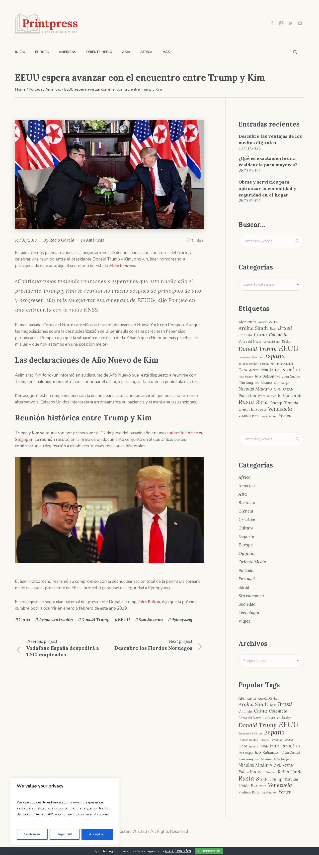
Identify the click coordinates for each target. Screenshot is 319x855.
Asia (243, 494)
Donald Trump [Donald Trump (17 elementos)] (258, 349)
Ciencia (246, 511)
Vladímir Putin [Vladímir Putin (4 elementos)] (249, 416)
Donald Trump (95, 619)
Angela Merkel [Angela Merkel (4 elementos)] (268, 322)
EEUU (124, 619)
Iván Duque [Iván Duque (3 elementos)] (246, 376)
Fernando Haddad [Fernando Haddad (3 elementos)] (282, 363)
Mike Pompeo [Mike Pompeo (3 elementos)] (282, 383)
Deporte (246, 536)
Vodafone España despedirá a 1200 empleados (62, 651)
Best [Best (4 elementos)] (273, 328)
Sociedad (247, 604)
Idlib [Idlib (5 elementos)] (264, 370)
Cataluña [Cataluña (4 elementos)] (245, 335)
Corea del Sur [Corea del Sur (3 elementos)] (271, 341)
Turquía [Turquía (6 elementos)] (291, 403)
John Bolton (149, 601)
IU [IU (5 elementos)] (298, 370)
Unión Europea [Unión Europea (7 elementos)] (252, 409)
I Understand (209, 851)
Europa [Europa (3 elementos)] (264, 363)
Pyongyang (181, 619)
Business (247, 502)
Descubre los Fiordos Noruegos (153, 648)
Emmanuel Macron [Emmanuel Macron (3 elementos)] (250, 357)
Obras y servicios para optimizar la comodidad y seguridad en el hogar (267, 188)
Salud (244, 587)
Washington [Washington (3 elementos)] (269, 416)
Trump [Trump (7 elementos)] (276, 403)
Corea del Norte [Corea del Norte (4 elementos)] (250, 341)
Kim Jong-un (150, 619)
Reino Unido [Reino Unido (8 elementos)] (290, 396)
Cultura (246, 528)
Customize (32, 834)
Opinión (246, 553)
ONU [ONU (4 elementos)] (277, 389)
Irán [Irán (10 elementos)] (274, 369)
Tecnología (249, 612)
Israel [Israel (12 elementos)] (287, 369)
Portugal (247, 579)
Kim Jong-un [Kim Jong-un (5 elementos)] (249, 383)
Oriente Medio (252, 562)
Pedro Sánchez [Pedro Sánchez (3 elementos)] (267, 396)
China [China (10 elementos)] (260, 334)
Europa (246, 545)
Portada (35, 89)
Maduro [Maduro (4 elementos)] (266, 383)
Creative (247, 519)
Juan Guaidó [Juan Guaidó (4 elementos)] (291, 376)
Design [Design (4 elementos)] (286, 341)
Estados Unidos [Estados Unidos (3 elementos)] (248, 363)
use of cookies (178, 851)
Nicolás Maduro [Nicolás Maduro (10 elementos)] (255, 389)
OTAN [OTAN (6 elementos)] (288, 389)
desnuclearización (55, 619)
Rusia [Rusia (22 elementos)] (246, 402)
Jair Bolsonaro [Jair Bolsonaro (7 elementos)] (267, 376)
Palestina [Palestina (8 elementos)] (247, 396)
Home (20, 89)
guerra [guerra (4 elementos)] (254, 370)
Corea (24, 619)
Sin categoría (251, 595)
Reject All (64, 834)
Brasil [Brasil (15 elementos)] (285, 328)
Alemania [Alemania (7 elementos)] (247, 322)
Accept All (97, 834)
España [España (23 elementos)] (274, 356)
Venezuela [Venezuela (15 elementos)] (280, 409)
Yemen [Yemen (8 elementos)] (285, 416)
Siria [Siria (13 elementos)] (262, 402)
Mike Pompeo (122, 265)
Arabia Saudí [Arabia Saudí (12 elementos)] (253, 328)
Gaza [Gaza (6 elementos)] (243, 370)
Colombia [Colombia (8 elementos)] (278, 335)
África (244, 477)
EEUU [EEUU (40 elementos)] (289, 348)
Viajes (244, 621)
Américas (53, 89)
